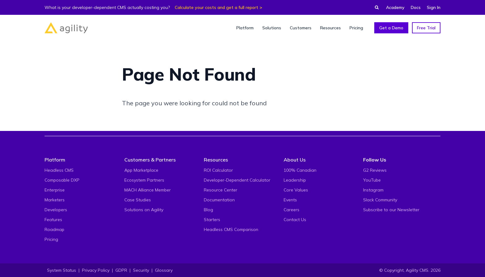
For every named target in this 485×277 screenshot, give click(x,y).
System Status (61, 270)
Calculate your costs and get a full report (216, 7)
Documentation (219, 200)
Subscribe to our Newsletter (391, 209)
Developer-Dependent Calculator (237, 180)
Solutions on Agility (143, 209)
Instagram (373, 190)
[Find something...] (375, 7)
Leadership (295, 180)
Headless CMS (59, 170)
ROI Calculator (218, 170)
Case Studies (137, 200)
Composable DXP (62, 180)
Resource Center (220, 190)
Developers (56, 209)
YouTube (372, 180)
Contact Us (295, 219)
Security (141, 270)
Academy (395, 7)
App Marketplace (141, 170)
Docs (416, 7)
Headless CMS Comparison (231, 229)
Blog (208, 209)
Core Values (296, 190)
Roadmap (54, 229)
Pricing (51, 239)
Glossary (164, 270)
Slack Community (380, 200)
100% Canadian (300, 170)
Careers (291, 209)
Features (53, 219)
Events (290, 200)
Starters (212, 219)
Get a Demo (391, 28)
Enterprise (55, 190)
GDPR (121, 270)
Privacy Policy (95, 270)
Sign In (433, 7)
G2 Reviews (375, 170)
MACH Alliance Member (147, 190)
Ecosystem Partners (144, 180)
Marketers (55, 200)
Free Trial (426, 28)
